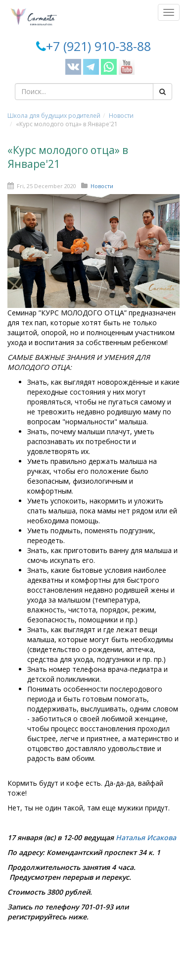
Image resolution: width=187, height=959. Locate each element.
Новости (121, 115)
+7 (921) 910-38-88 (98, 46)
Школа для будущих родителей (53, 115)
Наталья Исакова (146, 837)
